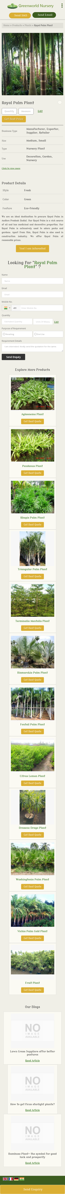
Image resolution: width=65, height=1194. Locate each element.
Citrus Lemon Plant (32, 776)
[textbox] (26, 111)
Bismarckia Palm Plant (32, 672)
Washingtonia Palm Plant (32, 879)
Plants (28, 25)
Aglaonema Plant (32, 414)
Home (6, 25)
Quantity (6, 315)
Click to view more (11, 168)
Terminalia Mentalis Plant (32, 621)
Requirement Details (12, 341)
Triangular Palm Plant (32, 569)
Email (4, 288)
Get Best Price (14, 119)
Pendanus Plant (32, 466)
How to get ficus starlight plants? (32, 1104)
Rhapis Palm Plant (32, 517)
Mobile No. (7, 301)
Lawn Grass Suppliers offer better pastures (32, 1053)
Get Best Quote (32, 421)
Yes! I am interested (32, 248)
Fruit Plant (32, 982)
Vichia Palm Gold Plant (32, 931)
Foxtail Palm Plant (32, 724)
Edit (40, 111)
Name (5, 274)
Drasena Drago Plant (32, 827)
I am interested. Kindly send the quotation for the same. (32, 347)
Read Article (32, 1060)
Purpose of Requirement (14, 328)
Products (17, 25)
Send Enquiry (33, 1189)
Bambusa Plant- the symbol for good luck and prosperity (32, 1155)
